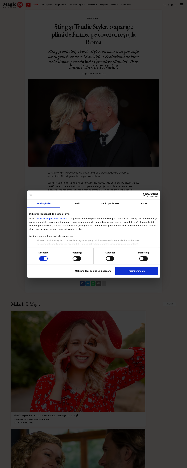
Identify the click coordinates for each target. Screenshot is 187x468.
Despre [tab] (143, 203)
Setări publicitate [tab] (110, 203)
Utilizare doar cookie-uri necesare (93, 271)
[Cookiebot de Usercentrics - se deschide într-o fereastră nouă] (145, 195)
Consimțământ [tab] (43, 203)
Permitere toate (137, 271)
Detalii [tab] (76, 203)
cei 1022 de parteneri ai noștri (52, 218)
